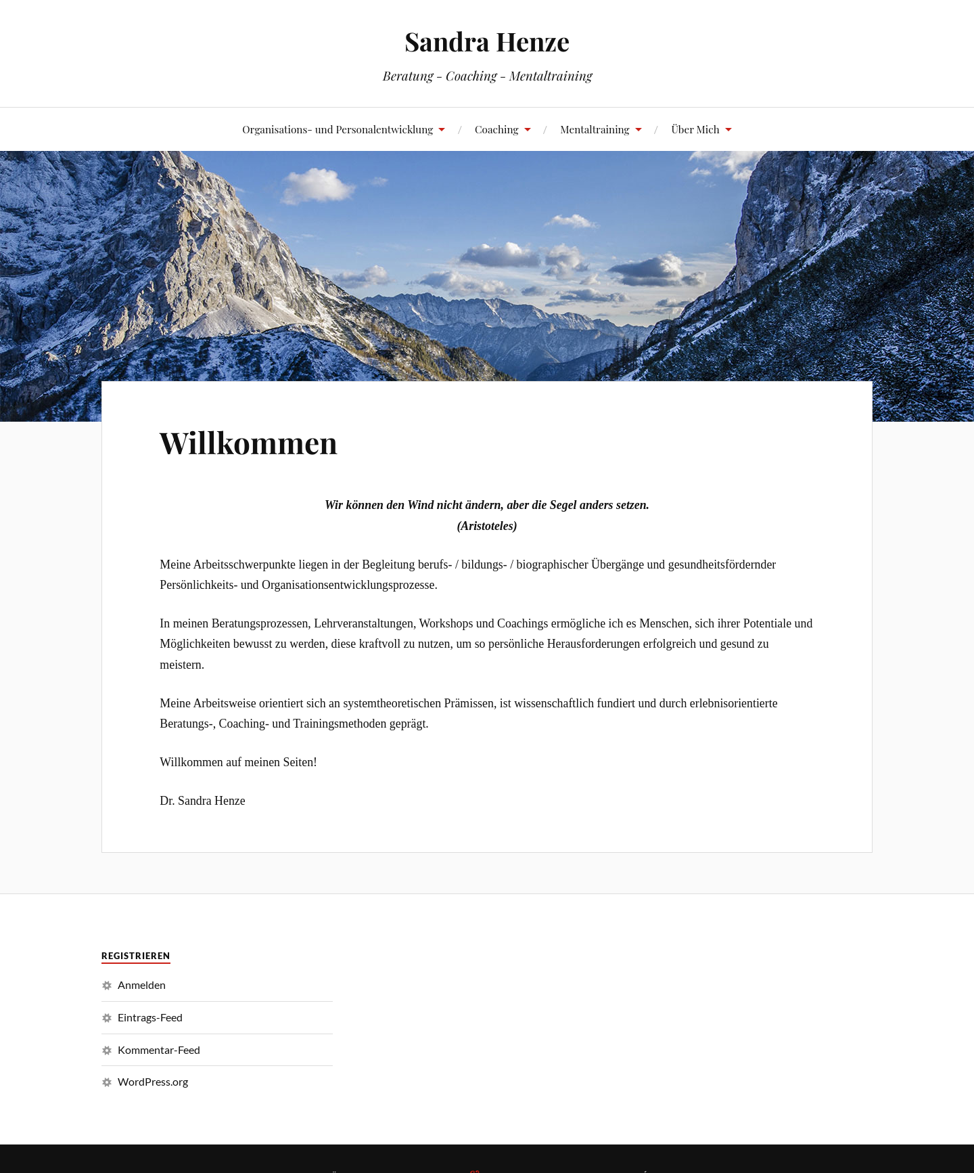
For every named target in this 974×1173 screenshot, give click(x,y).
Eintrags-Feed (150, 1017)
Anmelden (142, 984)
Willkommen (249, 442)
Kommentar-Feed (159, 1049)
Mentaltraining (594, 129)
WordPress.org (153, 1081)
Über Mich (695, 129)
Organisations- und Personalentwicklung (337, 129)
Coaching (497, 129)
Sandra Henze (487, 41)
